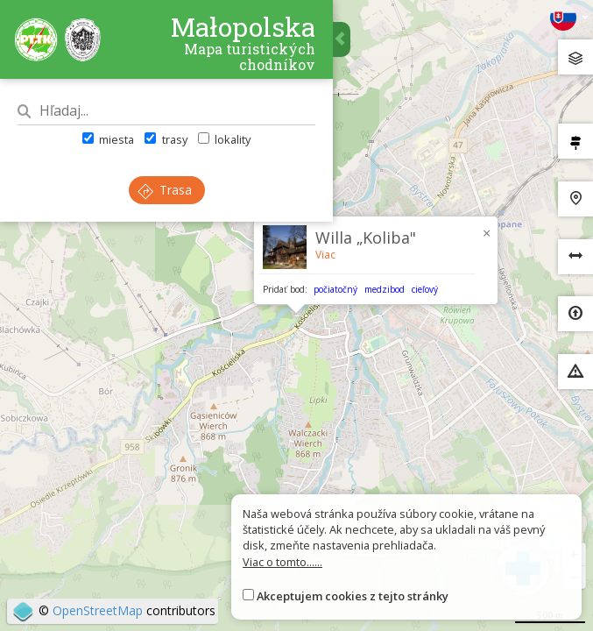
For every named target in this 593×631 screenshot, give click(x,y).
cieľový (425, 289)
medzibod (384, 289)
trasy (166, 139)
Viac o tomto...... (282, 562)
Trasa (165, 189)
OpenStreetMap (98, 610)
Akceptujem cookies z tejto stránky (352, 596)
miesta (108, 139)
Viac (325, 254)
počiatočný (335, 289)
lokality (224, 139)
